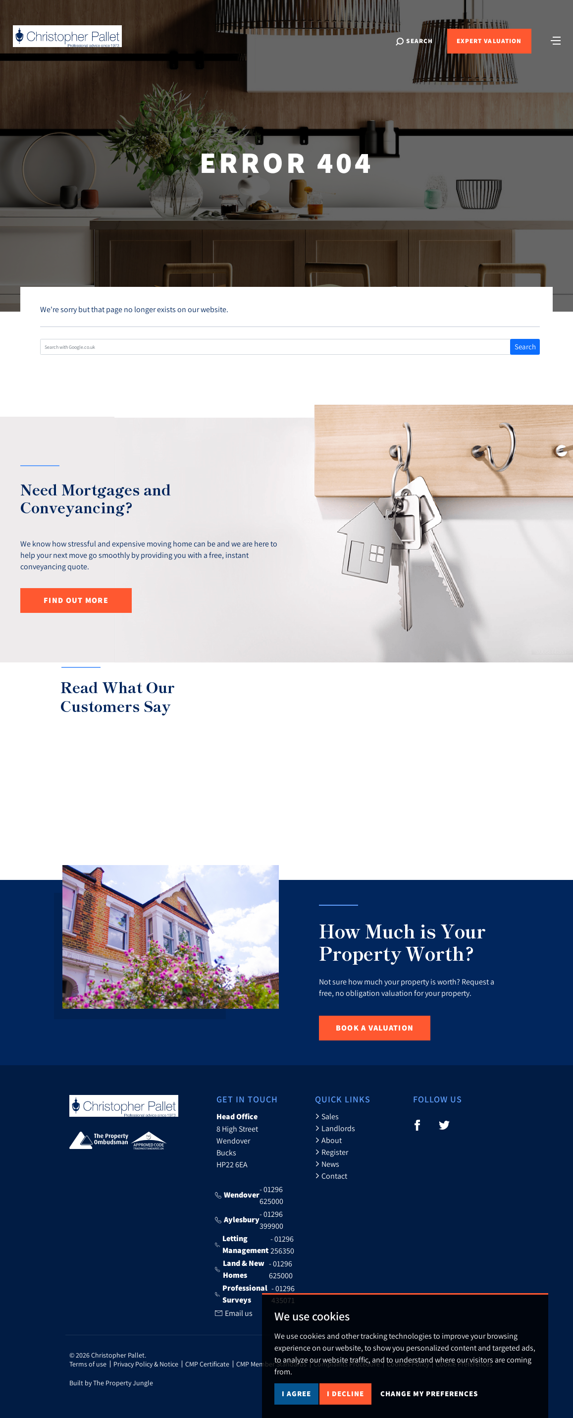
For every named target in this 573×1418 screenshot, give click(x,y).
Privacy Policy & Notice (145, 1364)
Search (525, 346)
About (328, 1140)
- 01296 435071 (254, 1294)
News (327, 1164)
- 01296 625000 (249, 1195)
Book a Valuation (375, 1028)
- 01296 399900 (249, 1220)
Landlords (335, 1128)
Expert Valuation (489, 41)
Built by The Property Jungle (111, 1382)
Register (331, 1152)
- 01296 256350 (254, 1244)
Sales (327, 1116)
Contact (331, 1176)
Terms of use (87, 1364)
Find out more (76, 600)
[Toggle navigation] (556, 40)
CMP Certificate (207, 1364)
